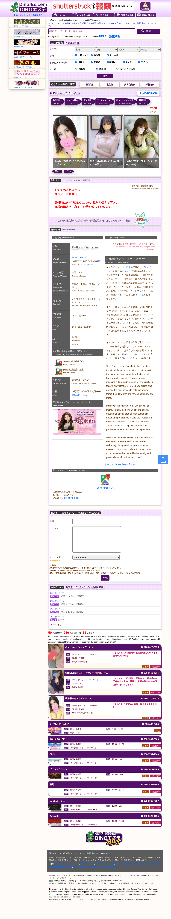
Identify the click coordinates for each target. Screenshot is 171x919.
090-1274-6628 (79, 257)
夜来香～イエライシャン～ (66, 864)
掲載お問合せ (148, 15)
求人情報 (104, 15)
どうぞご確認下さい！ (89, 264)
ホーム (62, 15)
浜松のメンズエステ (104, 864)
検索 (148, 31)
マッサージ (127, 271)
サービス (139, 295)
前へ (57, 171)
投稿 (105, 577)
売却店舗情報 (127, 15)
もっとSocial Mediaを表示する (120, 464)
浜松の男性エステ (64, 867)
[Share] (163, 459)
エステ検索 (85, 15)
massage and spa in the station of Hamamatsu (95, 867)
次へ (68, 171)
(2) (98, 261)
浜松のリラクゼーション (144, 864)
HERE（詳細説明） (110, 36)
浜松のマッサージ (123, 864)
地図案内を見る (79, 394)
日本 (128, 267)
